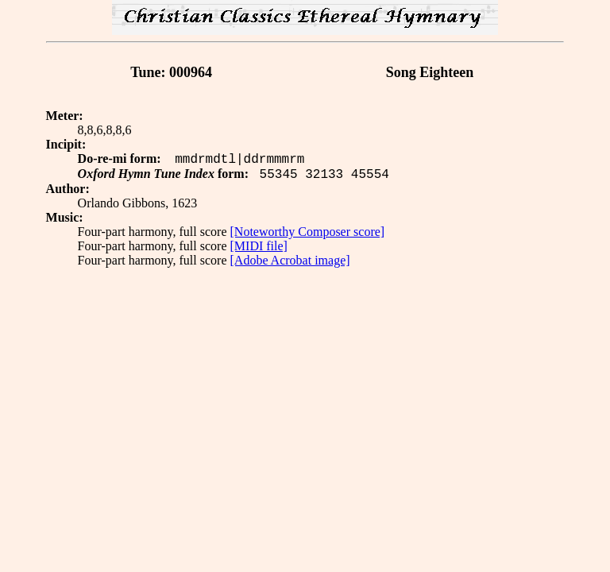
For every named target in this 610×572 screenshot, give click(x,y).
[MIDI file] (259, 246)
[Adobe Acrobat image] (290, 260)
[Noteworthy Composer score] (307, 231)
